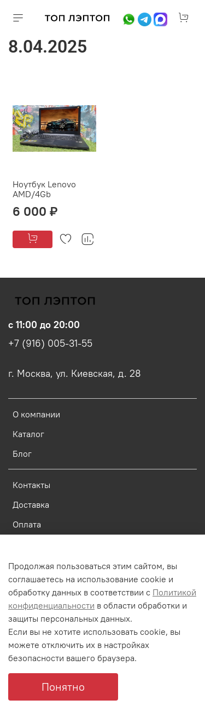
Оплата (27, 524)
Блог (22, 453)
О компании (36, 414)
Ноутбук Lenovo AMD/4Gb (44, 189)
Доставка (31, 504)
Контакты (31, 484)
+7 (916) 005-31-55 (50, 343)
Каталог (28, 433)
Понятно (63, 686)
